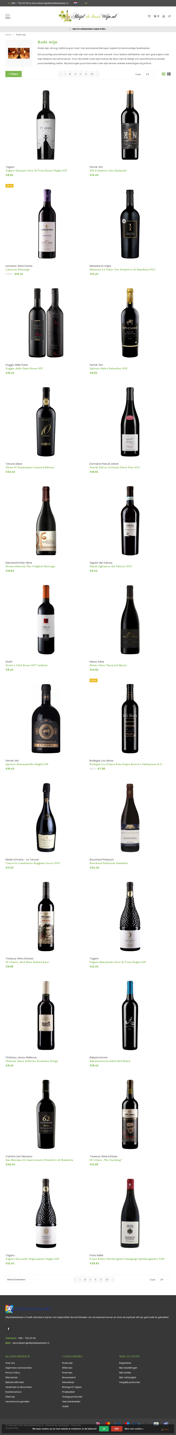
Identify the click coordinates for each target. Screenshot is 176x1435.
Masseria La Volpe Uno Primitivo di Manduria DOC (123, 269)
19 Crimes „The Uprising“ (106, 1160)
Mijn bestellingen (128, 1367)
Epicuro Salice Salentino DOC (109, 368)
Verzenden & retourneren (18, 1387)
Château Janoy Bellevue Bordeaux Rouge (32, 1061)
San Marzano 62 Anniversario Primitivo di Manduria (39, 1160)
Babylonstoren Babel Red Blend (110, 1061)
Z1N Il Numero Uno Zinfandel (108, 170)
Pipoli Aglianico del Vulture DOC (111, 566)
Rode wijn (21, 34)
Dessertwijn (68, 1382)
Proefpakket (68, 1391)
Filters (13, 74)
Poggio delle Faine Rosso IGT (24, 368)
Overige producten (72, 1396)
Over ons (10, 1362)
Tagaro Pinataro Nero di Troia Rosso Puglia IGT (36, 170)
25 (92, 74)
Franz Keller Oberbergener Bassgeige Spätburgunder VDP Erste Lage (127, 1259)
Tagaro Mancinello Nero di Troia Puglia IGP (118, 962)
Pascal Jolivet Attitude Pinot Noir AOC (115, 467)
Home (8, 34)
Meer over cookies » (134, 1429)
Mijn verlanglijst (127, 1377)
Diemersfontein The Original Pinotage (30, 566)
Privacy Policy (12, 1372)
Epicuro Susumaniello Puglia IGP (27, 764)
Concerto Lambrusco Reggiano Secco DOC (33, 863)
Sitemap (10, 1396)
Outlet (65, 1406)
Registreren (125, 1362)
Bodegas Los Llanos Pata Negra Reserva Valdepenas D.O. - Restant (127, 764)
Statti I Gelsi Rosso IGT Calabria (26, 665)
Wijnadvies (11, 1377)
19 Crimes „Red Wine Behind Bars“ (28, 962)
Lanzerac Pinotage (18, 269)
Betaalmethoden (14, 1382)
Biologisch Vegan (72, 1387)
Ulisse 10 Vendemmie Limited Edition (30, 467)
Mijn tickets (125, 1372)
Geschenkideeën (71, 1401)
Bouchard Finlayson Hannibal (109, 863)
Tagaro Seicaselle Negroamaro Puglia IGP (32, 1259)
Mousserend (69, 1377)
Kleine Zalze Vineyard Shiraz (108, 665)
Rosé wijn (67, 1372)
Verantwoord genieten (17, 1401)
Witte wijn (67, 1367)
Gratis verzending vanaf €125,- (88, 29)
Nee (117, 1429)
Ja (104, 1429)
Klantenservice (13, 1391)
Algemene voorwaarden (18, 1367)
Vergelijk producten (129, 1382)
